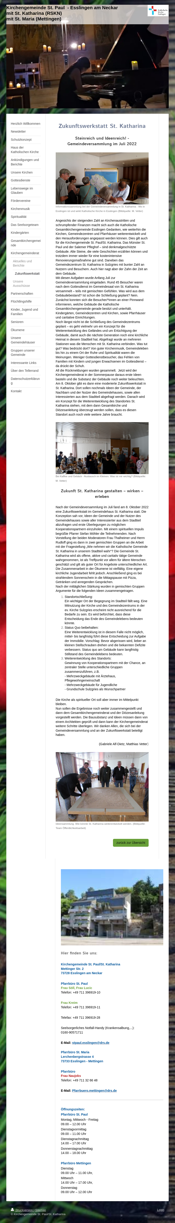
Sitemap (40, 1210)
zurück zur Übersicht (130, 842)
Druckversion (22, 1210)
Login (160, 1210)
